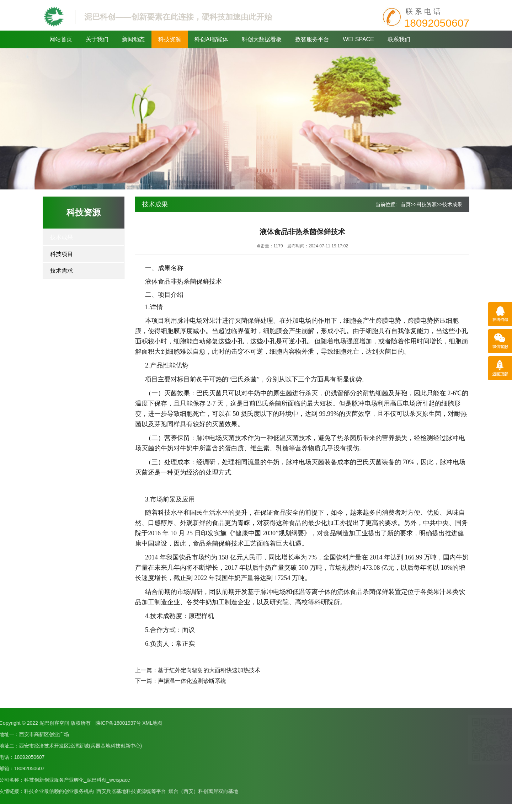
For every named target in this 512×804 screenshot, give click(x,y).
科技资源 (169, 39)
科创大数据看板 (262, 39)
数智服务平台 (312, 39)
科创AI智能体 (211, 39)
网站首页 (60, 39)
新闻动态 (133, 39)
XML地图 (22, 723)
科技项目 (61, 254)
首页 (406, 204)
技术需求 (61, 271)
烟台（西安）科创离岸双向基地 (73, 791)
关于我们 (97, 39)
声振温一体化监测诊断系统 (192, 681)
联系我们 (399, 39)
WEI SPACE (358, 39)
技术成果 (61, 237)
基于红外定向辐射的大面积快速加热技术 (209, 670)
